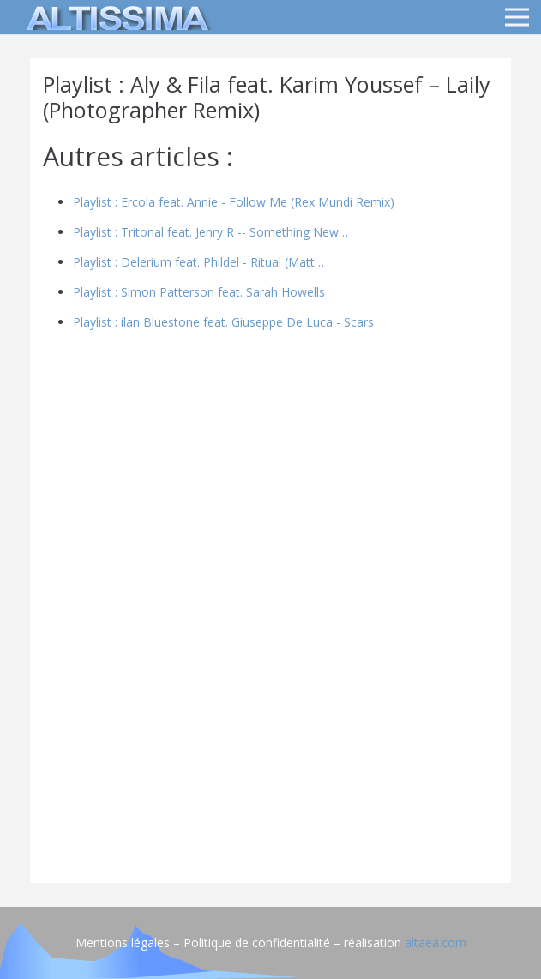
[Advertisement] (270, 750)
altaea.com (435, 942)
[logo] (115, 17)
